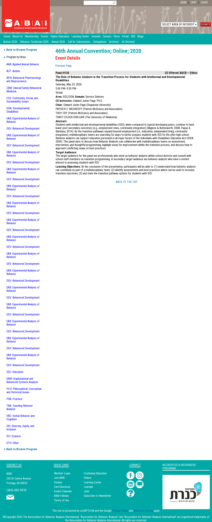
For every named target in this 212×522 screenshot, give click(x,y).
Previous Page (63, 65)
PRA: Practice (14, 399)
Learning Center (92, 482)
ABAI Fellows (61, 495)
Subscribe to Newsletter (97, 495)
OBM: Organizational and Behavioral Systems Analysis (22, 380)
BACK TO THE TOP (126, 182)
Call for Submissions (79, 41)
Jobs (86, 491)
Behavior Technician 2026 (34, 41)
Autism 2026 (10, 41)
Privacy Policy (120, 510)
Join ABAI (59, 477)
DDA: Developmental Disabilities (18, 110)
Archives (114, 41)
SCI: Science (13, 436)
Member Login (62, 473)
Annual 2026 (58, 41)
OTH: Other (12, 443)
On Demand (128, 41)
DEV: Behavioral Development (23, 128)
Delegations (99, 41)
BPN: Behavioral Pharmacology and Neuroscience (23, 79)
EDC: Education (14, 372)
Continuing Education (95, 473)
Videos (87, 477)
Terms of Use (61, 500)
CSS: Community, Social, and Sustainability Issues (22, 99)
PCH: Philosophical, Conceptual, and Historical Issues (24, 390)
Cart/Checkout (62, 487)
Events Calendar (63, 491)
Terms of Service (143, 510)
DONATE (205, 24)
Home (7, 36)
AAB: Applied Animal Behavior (22, 64)
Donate (58, 482)
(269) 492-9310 (16, 490)
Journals (88, 487)
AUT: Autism (13, 71)
